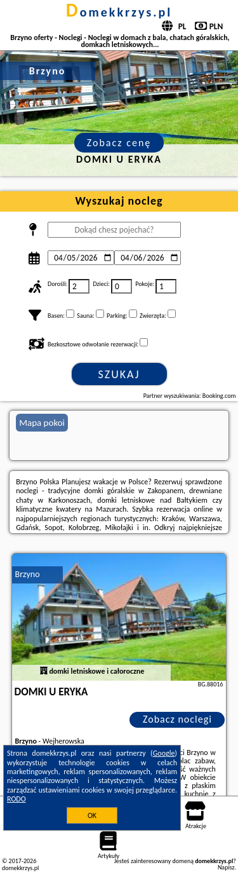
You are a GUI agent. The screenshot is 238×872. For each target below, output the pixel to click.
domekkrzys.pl (119, 12)
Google (164, 753)
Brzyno (27, 574)
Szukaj (119, 374)
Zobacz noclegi (177, 719)
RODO (16, 798)
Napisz (226, 867)
